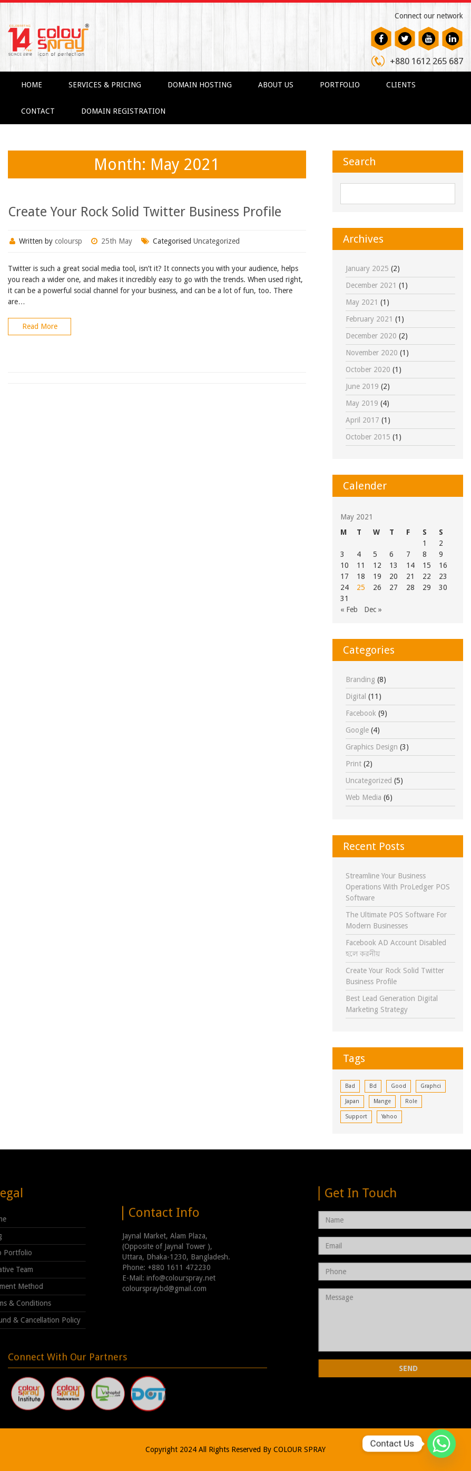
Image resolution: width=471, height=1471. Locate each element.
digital (356, 696)
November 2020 (372, 352)
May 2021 (362, 302)
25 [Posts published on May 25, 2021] (361, 587)
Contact (38, 111)
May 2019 (362, 403)
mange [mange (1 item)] (382, 1101)
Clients (401, 85)
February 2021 (369, 319)
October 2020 (368, 369)
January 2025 (367, 268)
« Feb (349, 609)
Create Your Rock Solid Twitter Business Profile (144, 211)
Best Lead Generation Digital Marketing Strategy (392, 1004)
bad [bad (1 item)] (350, 1086)
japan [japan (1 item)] (352, 1101)
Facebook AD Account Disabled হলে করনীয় (396, 948)
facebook (361, 713)
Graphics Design (372, 747)
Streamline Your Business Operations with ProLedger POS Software (398, 887)
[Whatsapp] (441, 1443)
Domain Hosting (200, 85)
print (353, 763)
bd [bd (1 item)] (373, 1086)
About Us (275, 85)
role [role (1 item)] (411, 1101)
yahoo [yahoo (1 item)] (389, 1116)
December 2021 (371, 285)
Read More (39, 326)
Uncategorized (216, 241)
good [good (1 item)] (398, 1086)
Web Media (363, 797)
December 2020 (371, 336)
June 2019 (362, 386)
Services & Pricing (104, 85)
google (357, 730)
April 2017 (362, 420)
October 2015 (368, 437)
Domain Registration (123, 111)
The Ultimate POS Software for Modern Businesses (396, 920)
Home (31, 85)
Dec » (373, 609)
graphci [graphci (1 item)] (430, 1086)
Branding (360, 679)
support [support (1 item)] (356, 1116)
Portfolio (340, 85)
